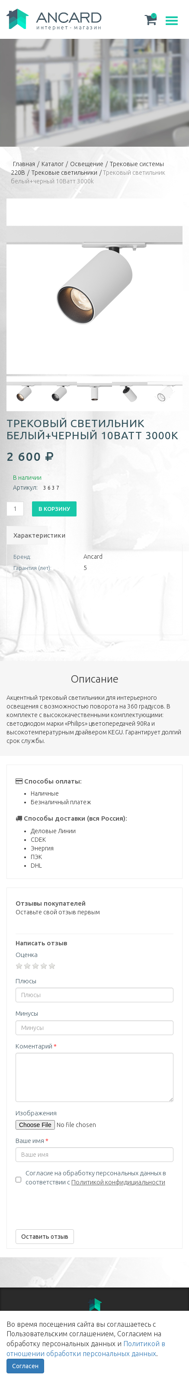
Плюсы (26, 981)
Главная (24, 164)
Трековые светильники (64, 172)
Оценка (27, 954)
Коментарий (36, 1046)
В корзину (54, 509)
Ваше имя (32, 1140)
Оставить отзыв (44, 1236)
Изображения (36, 1113)
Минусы (27, 1013)
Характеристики (30, 535)
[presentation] (81, 1206)
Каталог (53, 164)
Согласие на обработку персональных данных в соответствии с (96, 1177)
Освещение (86, 164)
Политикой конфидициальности (118, 1182)
